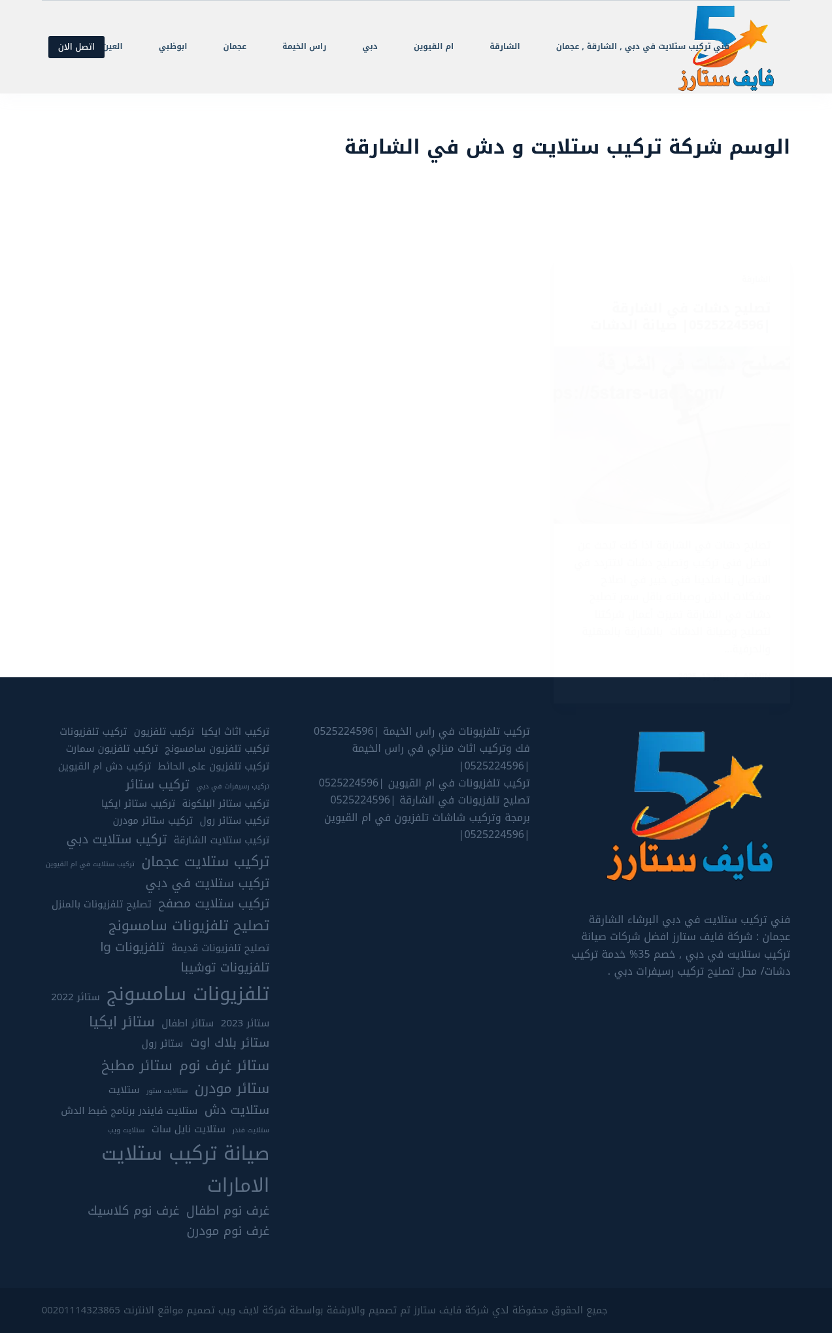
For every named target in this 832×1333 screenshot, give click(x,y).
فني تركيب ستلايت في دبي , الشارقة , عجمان (642, 46)
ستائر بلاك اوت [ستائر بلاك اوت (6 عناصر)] (229, 1043)
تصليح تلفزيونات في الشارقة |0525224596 (429, 800)
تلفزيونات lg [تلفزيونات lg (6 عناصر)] (132, 947)
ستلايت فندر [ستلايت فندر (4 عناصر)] (250, 1130)
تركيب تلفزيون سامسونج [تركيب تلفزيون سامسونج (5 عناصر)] (217, 749)
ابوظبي (173, 46)
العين (113, 46)
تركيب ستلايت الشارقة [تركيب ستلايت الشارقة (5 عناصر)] (221, 840)
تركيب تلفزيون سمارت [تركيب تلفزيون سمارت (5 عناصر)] (112, 749)
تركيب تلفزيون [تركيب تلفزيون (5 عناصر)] (164, 732)
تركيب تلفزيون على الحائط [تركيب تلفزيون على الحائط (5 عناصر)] (213, 766)
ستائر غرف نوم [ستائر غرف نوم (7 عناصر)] (224, 1065)
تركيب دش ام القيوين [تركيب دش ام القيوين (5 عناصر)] (104, 766)
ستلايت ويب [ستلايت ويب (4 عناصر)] (126, 1130)
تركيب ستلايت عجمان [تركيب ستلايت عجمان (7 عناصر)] (205, 861)
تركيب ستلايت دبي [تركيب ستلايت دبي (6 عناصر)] (116, 840)
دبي (369, 46)
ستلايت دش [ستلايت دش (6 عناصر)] (237, 1110)
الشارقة (505, 46)
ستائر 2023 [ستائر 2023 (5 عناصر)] (245, 1023)
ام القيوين (434, 46)
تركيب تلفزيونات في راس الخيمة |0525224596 (422, 731)
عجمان (235, 46)
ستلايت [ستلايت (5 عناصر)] (124, 1090)
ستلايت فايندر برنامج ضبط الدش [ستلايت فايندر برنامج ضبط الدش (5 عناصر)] (129, 1111)
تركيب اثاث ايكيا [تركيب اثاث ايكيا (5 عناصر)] (235, 732)
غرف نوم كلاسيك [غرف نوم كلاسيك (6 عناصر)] (134, 1211)
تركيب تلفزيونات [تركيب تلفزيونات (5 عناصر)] (93, 732)
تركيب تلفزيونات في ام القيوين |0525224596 (424, 783)
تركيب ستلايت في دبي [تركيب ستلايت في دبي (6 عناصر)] (208, 883)
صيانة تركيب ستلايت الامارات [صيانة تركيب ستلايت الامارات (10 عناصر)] (185, 1169)
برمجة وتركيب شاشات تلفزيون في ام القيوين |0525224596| (427, 826)
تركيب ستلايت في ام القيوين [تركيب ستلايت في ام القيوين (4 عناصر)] (90, 864)
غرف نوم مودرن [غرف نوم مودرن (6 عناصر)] (228, 1231)
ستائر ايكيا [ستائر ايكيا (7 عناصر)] (122, 1022)
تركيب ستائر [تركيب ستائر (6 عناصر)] (157, 785)
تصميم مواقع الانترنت (169, 1310)
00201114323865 (81, 1310)
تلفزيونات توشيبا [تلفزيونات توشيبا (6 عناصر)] (224, 968)
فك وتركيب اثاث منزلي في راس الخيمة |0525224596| (440, 756)
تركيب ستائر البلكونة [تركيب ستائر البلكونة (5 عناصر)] (226, 804)
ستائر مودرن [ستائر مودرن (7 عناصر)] (232, 1088)
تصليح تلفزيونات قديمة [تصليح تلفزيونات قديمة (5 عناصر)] (220, 948)
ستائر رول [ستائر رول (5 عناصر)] (163, 1044)
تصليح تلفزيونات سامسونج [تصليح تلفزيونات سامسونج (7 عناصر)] (188, 925)
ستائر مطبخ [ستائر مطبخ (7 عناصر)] (137, 1065)
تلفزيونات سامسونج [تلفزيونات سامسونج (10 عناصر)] (188, 993)
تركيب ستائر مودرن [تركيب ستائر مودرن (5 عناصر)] (152, 821)
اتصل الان (76, 47)
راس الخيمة (304, 46)
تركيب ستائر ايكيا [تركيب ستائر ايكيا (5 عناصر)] (138, 804)
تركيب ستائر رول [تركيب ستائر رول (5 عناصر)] (235, 821)
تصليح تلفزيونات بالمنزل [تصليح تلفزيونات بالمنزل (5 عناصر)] (102, 904)
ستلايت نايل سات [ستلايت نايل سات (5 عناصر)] (188, 1129)
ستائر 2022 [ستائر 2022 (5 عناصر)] (75, 997)
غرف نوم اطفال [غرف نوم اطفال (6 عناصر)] (227, 1211)
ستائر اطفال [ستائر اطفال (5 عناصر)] (187, 1023)
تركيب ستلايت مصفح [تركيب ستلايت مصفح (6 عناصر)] (213, 904)
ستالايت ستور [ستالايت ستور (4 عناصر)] (167, 1091)
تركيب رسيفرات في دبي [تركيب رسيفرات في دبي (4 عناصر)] (232, 786)
